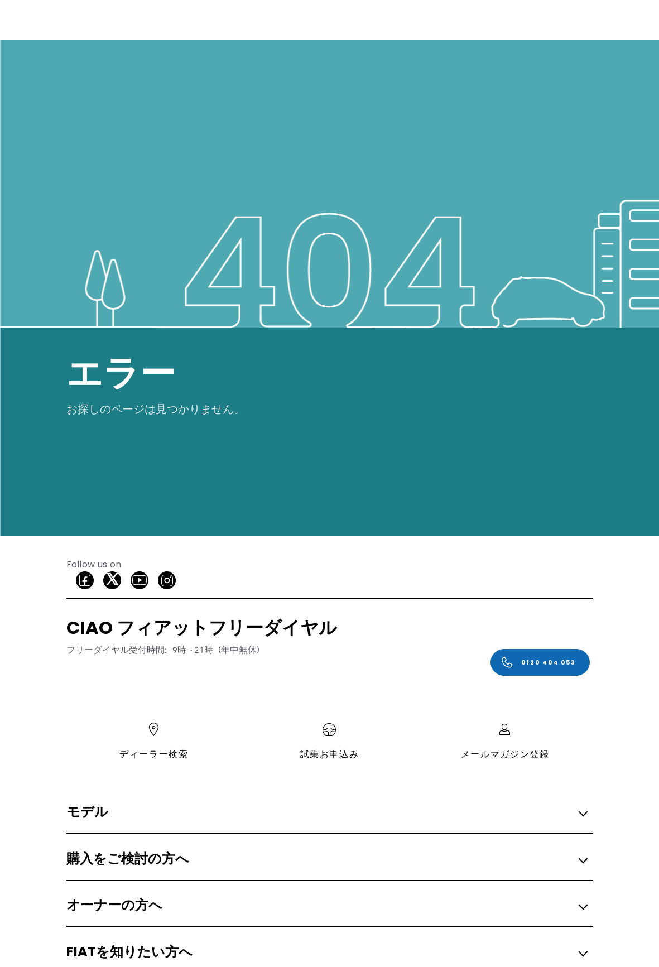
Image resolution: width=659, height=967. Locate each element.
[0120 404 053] (539, 662)
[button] (326, 813)
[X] (112, 580)
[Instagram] (167, 580)
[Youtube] (139, 580)
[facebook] (85, 580)
